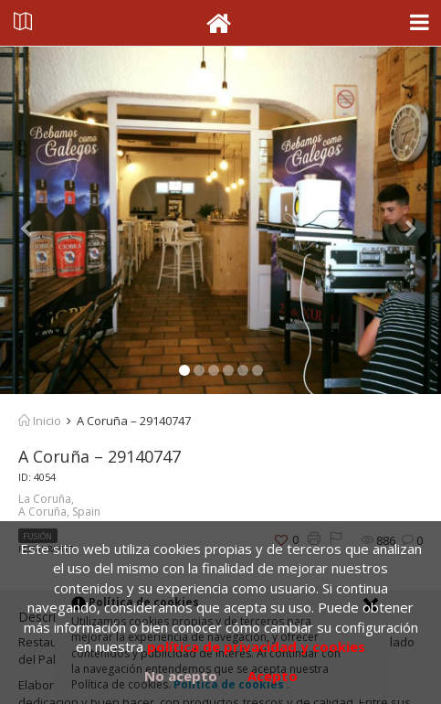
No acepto (180, 676)
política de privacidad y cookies (256, 646)
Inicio (39, 420)
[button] (33, 220)
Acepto (272, 676)
